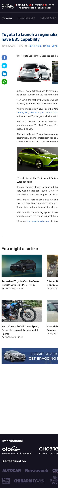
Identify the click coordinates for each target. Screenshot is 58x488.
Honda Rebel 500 (26, 18)
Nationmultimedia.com (38, 221)
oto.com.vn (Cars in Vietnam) (17, 453)
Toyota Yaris (35, 45)
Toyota (46, 45)
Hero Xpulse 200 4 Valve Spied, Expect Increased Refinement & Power (20, 330)
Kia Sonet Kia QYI (48, 18)
